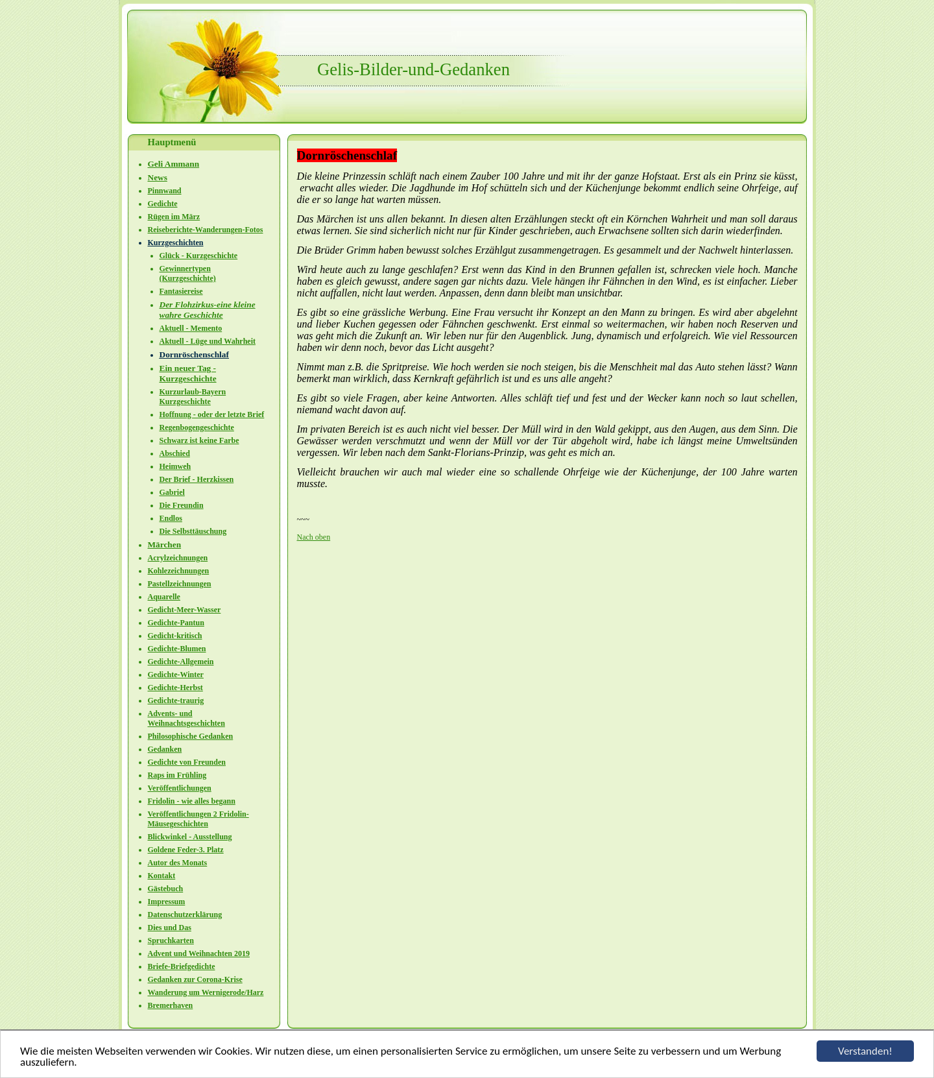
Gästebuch (166, 888)
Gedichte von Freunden (187, 762)
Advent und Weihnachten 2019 (199, 953)
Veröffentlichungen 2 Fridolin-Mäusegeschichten (198, 818)
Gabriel (172, 492)
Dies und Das (169, 927)
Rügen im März (174, 216)
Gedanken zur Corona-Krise (195, 979)
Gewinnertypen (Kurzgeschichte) (188, 273)
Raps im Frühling (177, 775)
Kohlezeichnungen (179, 570)
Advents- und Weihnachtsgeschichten (186, 718)
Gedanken (165, 749)
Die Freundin (182, 505)
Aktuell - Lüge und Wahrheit (208, 341)
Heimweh (175, 466)
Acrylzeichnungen (178, 557)
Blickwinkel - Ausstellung (190, 836)
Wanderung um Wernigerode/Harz (206, 992)
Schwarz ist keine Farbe (199, 440)
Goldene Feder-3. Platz (186, 849)
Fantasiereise (181, 291)
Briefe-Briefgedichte (181, 966)
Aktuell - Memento (191, 328)
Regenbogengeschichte (197, 427)
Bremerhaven (170, 1005)
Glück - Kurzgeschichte (199, 255)
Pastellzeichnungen (179, 583)
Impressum (167, 901)
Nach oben (314, 537)
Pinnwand (165, 190)
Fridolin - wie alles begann (191, 801)
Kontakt (162, 875)
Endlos (171, 518)
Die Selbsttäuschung (193, 531)
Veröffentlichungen (179, 788)
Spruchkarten (171, 940)
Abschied (175, 453)
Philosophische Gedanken (191, 736)
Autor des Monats (178, 862)
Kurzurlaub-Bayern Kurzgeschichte (193, 396)
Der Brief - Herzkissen (197, 479)
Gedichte (163, 203)
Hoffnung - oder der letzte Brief (212, 414)
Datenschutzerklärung (185, 914)
